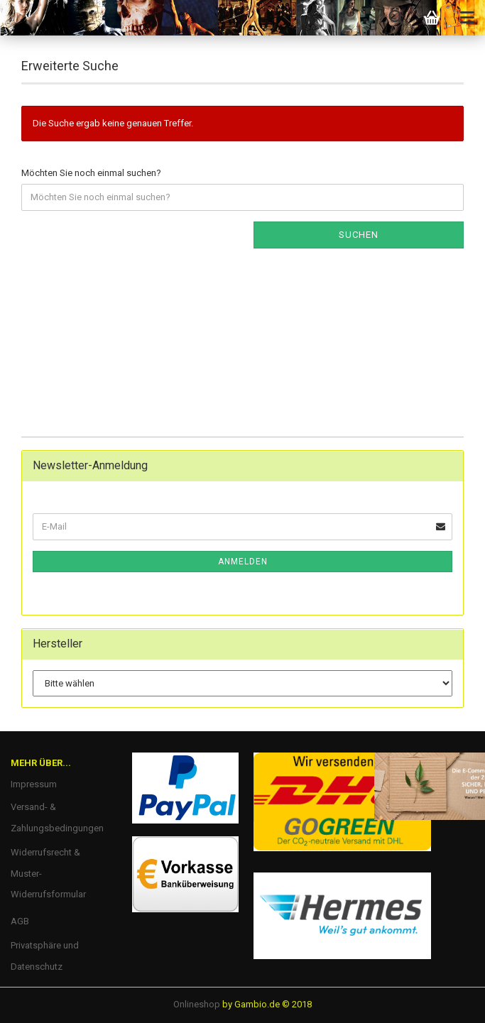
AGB (20, 921)
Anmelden (243, 562)
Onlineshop (196, 1004)
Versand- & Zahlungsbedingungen (57, 817)
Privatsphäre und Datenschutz (45, 956)
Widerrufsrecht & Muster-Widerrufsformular (48, 873)
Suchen (358, 234)
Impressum (34, 784)
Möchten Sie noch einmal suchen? (91, 173)
